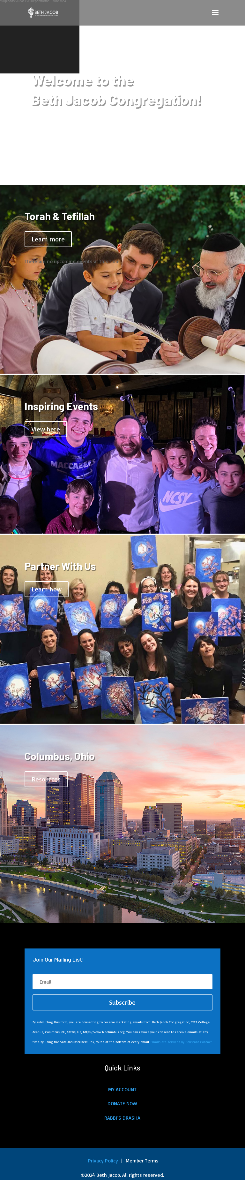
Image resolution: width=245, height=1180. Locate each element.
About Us (45, 140)
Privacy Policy (102, 1160)
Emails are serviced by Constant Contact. (181, 1042)
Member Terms (142, 1160)
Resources (46, 779)
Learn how (47, 589)
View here (46, 429)
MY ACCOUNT (122, 1089)
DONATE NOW (122, 1103)
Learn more (48, 239)
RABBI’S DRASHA (122, 1118)
